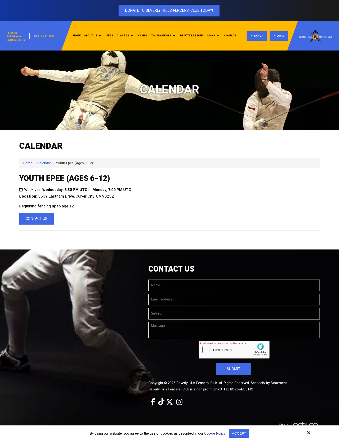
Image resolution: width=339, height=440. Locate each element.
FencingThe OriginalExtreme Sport (17, 36)
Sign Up (257, 36)
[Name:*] (234, 285)
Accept (239, 433)
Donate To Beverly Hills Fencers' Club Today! (169, 10)
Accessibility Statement (268, 382)
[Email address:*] (234, 299)
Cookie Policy (214, 433)
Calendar (44, 163)
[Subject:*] (234, 313)
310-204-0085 (46, 36)
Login (279, 36)
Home (27, 163)
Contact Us (36, 219)
